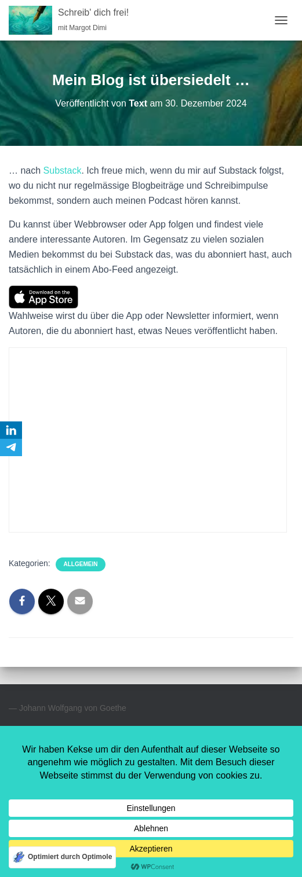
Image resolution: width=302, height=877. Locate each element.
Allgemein (81, 564)
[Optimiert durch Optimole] (62, 857)
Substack (62, 170)
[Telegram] (11, 447)
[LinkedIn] (11, 430)
